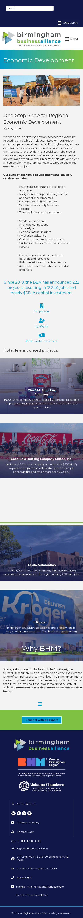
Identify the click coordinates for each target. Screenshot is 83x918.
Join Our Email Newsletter (32, 894)
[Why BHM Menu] (40, 704)
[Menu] (68, 23)
